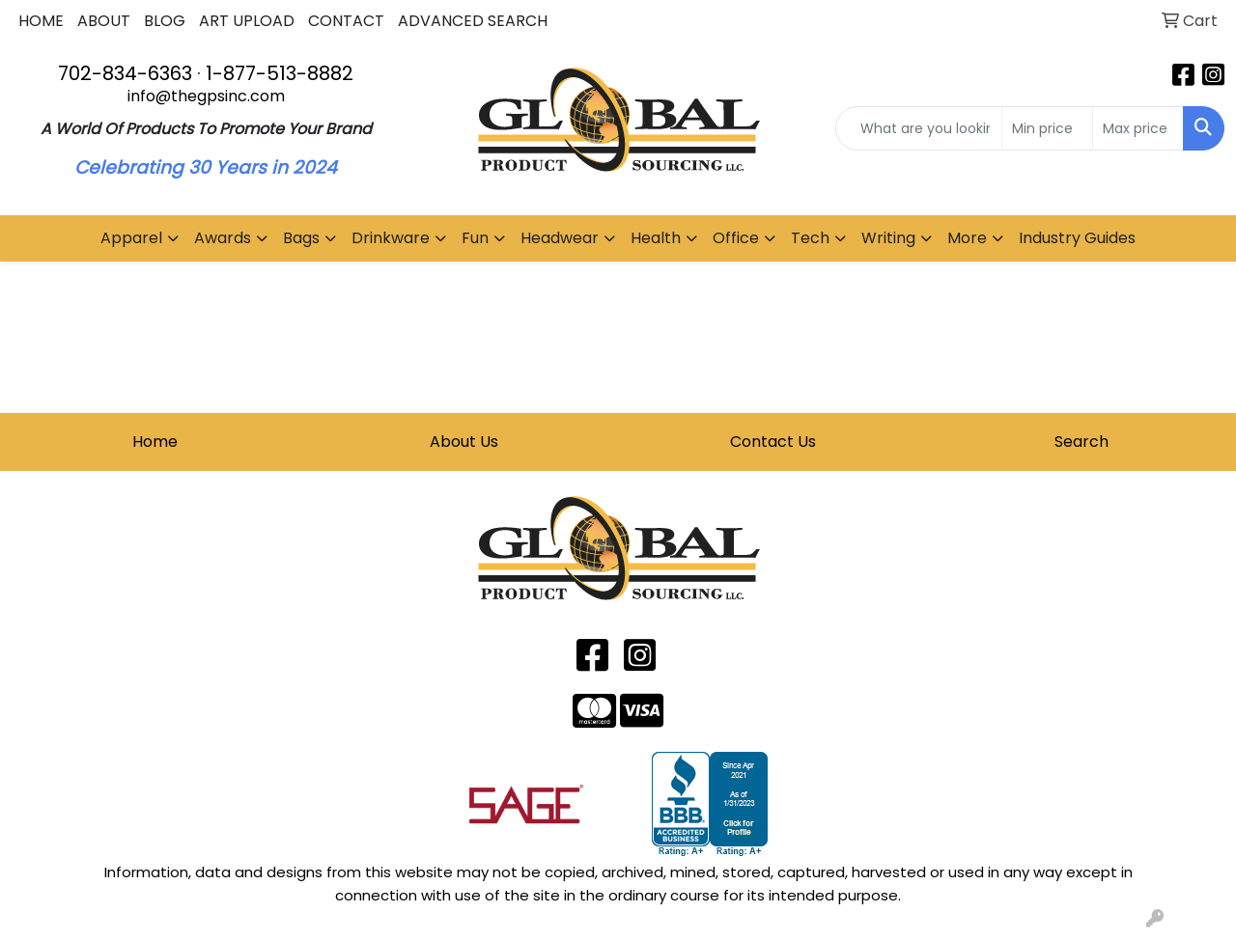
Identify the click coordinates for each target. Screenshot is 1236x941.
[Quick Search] (918, 128)
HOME (41, 21)
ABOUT (103, 21)
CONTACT (346, 21)
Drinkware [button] (390, 238)
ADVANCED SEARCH (473, 21)
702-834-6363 (125, 73)
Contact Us (773, 441)
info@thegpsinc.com (206, 96)
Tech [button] (810, 238)
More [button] (967, 238)
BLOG (164, 21)
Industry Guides (1077, 238)
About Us (464, 441)
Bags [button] (301, 238)
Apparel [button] (131, 238)
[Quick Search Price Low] (1047, 128)
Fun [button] (475, 238)
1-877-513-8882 (279, 73)
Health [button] (656, 238)
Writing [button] (888, 238)
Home (155, 441)
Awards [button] (222, 238)
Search (1081, 441)
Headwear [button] (559, 238)
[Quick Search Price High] (1138, 128)
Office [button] (736, 238)
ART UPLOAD (247, 21)
